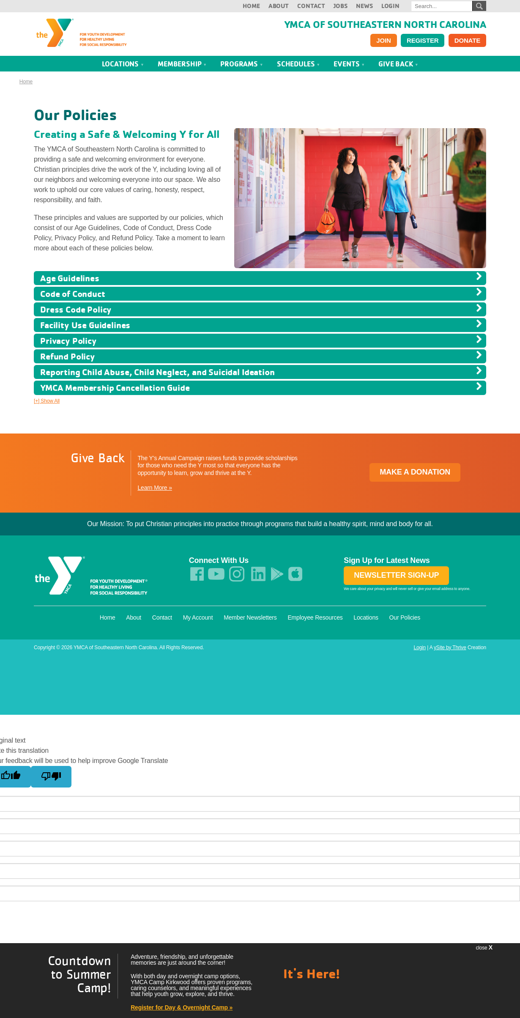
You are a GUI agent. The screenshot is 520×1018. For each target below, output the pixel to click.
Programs (241, 63)
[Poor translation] (51, 777)
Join (383, 40)
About (278, 6)
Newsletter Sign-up (396, 575)
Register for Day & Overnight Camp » (182, 1007)
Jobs (340, 6)
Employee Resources (314, 617)
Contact (311, 6)
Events (349, 63)
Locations (123, 63)
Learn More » (154, 487)
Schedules (298, 63)
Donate (467, 40)
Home (251, 6)
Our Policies (405, 617)
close (484, 947)
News (364, 6)
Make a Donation (415, 472)
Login (390, 6)
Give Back (398, 63)
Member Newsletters (250, 617)
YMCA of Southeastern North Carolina (385, 24)
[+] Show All (47, 401)
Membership (182, 63)
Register (422, 40)
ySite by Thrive (450, 647)
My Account (198, 617)
